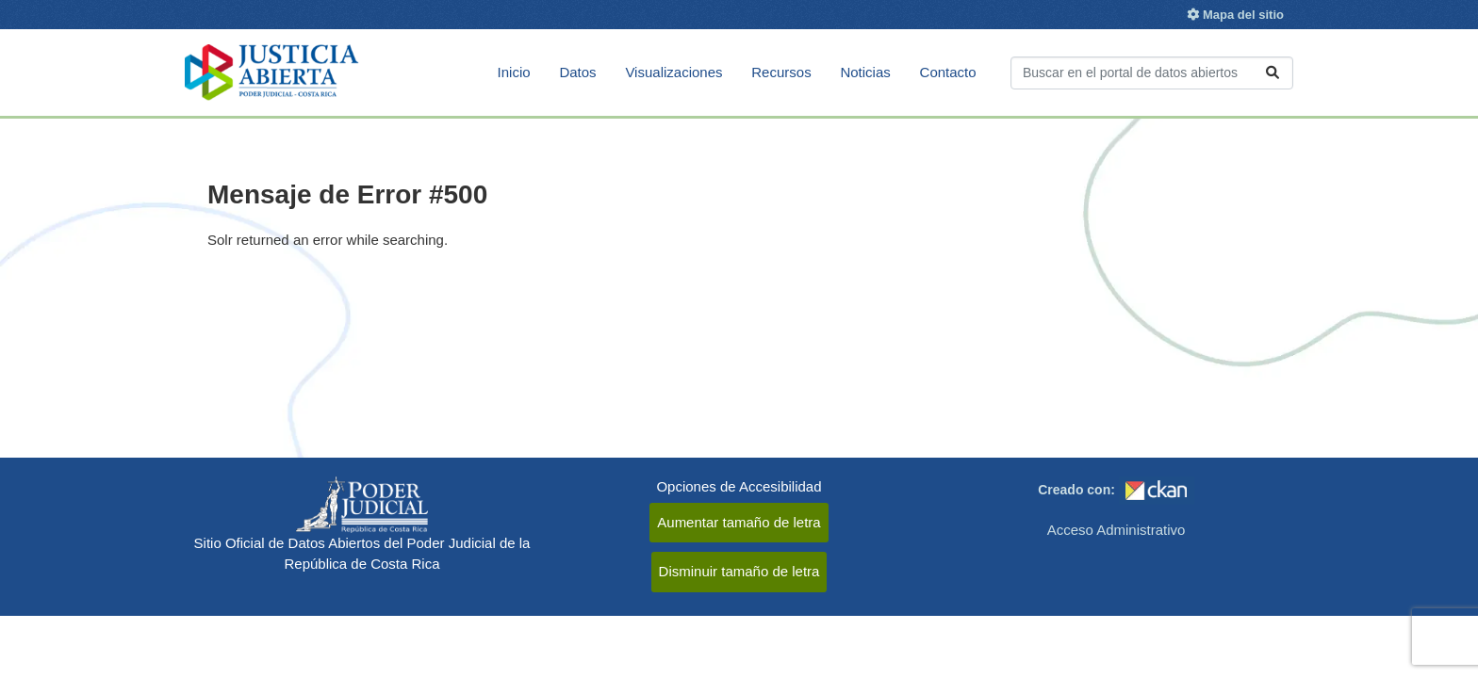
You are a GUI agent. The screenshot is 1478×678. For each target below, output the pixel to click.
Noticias (865, 72)
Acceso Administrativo (1116, 530)
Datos (577, 72)
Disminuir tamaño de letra (739, 571)
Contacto (948, 72)
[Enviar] (1272, 72)
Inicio (514, 72)
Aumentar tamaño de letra (738, 522)
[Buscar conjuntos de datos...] (1151, 72)
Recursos (781, 72)
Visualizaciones (673, 72)
